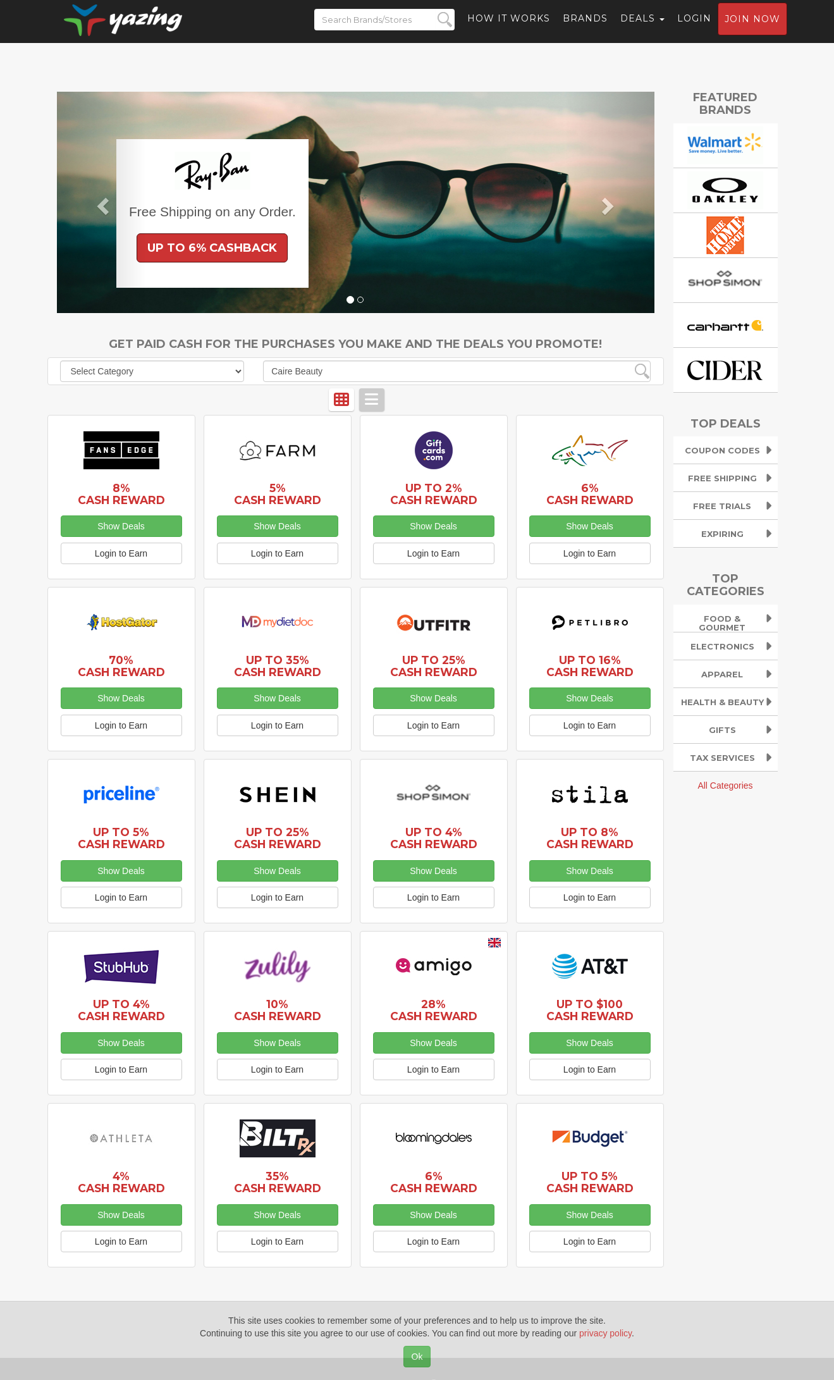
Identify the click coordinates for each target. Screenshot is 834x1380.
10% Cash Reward (277, 1010)
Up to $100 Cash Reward (590, 1010)
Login (694, 28)
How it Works (508, 28)
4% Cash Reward (121, 1182)
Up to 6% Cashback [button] (212, 248)
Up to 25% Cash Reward (433, 666)
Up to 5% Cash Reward (121, 838)
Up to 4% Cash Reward (433, 838)
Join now (752, 29)
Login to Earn (121, 553)
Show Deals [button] (121, 526)
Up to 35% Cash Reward (277, 666)
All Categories (724, 785)
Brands (585, 28)
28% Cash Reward (433, 1010)
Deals (642, 28)
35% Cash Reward (277, 1182)
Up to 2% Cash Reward (433, 494)
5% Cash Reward (277, 494)
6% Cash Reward (590, 494)
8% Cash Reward (121, 494)
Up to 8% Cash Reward (590, 838)
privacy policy (605, 1333)
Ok (417, 1357)
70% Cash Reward (121, 666)
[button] (102, 202)
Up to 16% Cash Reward (590, 666)
